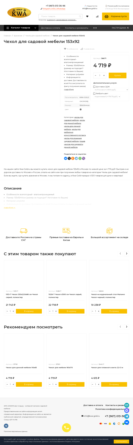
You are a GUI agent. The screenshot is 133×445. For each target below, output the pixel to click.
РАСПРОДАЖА (120, 28)
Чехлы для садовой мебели (37, 36)
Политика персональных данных (15, 431)
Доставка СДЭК (101, 87)
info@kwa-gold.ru (89, 8)
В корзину (29, 311)
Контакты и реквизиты (76, 28)
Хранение (18, 36)
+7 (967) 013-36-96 (55, 6)
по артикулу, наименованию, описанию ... (62, 20)
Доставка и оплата (50, 28)
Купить (117, 75)
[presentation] (120, 253)
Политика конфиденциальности (112, 409)
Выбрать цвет (100, 93)
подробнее (9, 207)
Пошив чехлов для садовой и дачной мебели (74, 144)
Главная (7, 36)
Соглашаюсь (121, 441)
